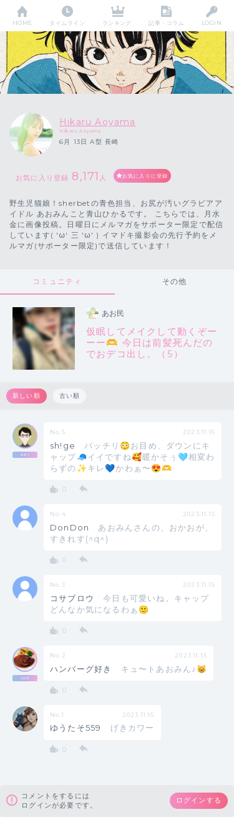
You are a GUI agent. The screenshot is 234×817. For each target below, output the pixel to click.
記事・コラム (166, 22)
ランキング (117, 22)
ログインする (199, 800)
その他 (174, 281)
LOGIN (212, 22)
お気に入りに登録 (145, 176)
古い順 (69, 396)
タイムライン (67, 22)
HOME (22, 22)
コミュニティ (57, 281)
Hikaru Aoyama (97, 122)
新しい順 (26, 396)
